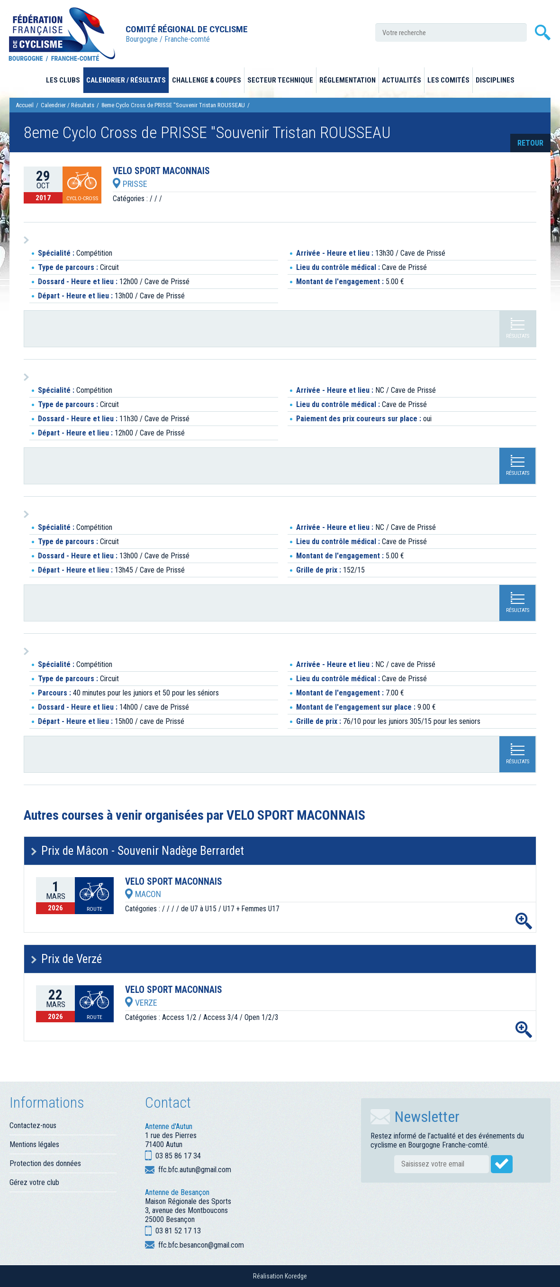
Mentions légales (34, 1144)
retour (530, 143)
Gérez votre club (34, 1182)
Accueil (25, 105)
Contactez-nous (32, 1125)
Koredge (296, 1276)
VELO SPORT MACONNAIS (161, 171)
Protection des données (45, 1163)
